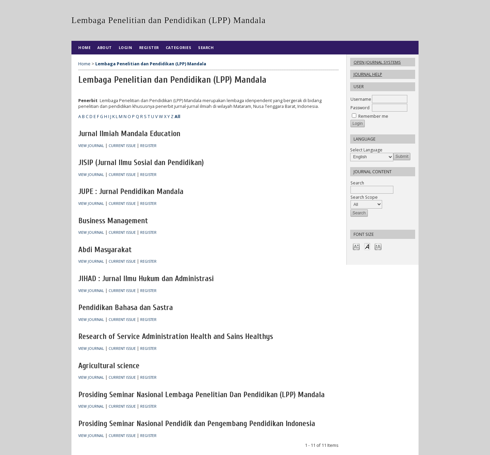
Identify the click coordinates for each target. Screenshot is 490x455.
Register (149, 47)
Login (125, 47)
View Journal (91, 145)
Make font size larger (378, 246)
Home (84, 47)
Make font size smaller (356, 246)
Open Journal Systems (377, 62)
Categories (178, 47)
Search (206, 47)
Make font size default (367, 246)
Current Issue (122, 145)
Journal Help (368, 74)
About (104, 47)
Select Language (366, 150)
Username (360, 99)
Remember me (373, 116)
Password (360, 108)
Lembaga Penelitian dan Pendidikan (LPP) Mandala (150, 64)
